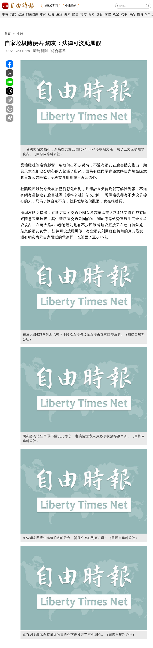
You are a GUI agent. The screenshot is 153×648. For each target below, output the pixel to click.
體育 (140, 14)
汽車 (124, 14)
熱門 (13, 14)
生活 (59, 14)
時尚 (132, 14)
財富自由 (32, 14)
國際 (75, 14)
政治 (21, 14)
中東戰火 (71, 5)
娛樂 (116, 14)
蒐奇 (91, 14)
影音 (100, 14)
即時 (5, 14)
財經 (108, 14)
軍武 (43, 14)
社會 (51, 14)
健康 (67, 14)
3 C (147, 14)
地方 (83, 14)
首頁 (8, 33)
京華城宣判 (51, 5)
